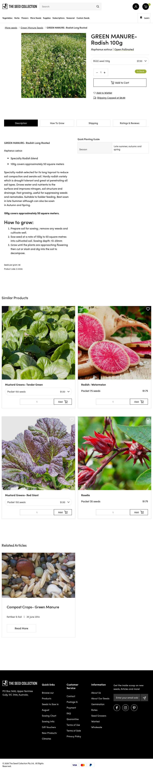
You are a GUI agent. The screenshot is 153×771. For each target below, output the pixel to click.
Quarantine (73, 719)
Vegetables (7, 17)
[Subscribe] (144, 697)
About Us (96, 692)
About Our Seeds (100, 698)
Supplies (47, 17)
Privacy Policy (74, 736)
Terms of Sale (74, 730)
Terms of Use (73, 724)
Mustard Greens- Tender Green (24, 384)
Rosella (85, 495)
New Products (49, 732)
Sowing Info (48, 721)
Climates (46, 738)
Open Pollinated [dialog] (124, 49)
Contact (71, 696)
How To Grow (57, 123)
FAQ (69, 713)
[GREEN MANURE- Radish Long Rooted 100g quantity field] (101, 72)
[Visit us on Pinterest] (134, 707)
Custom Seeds (83, 17)
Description (21, 123)
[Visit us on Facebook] (117, 707)
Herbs (16, 17)
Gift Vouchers (49, 727)
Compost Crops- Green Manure (33, 606)
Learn (144, 18)
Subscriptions (58, 17)
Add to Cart (120, 82)
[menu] (98, 6)
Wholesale (96, 727)
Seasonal (70, 17)
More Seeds (35, 17)
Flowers (24, 17)
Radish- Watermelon (93, 384)
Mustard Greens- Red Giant (22, 495)
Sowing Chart (49, 715)
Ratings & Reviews (129, 123)
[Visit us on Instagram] (125, 707)
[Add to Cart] (63, 402)
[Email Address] (127, 697)
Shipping (93, 123)
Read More (21, 628)
